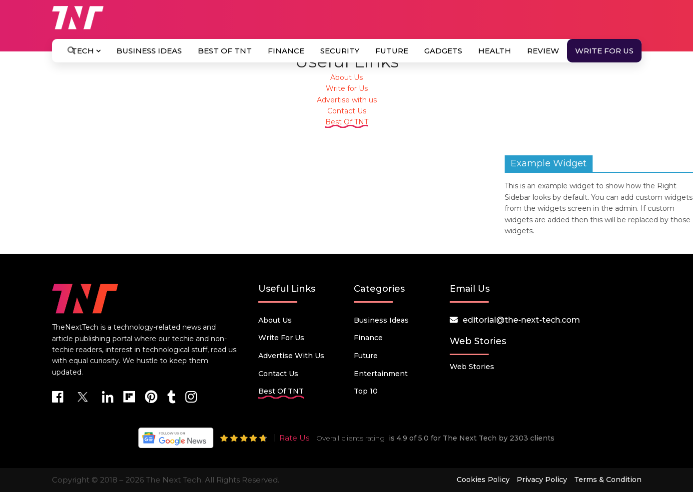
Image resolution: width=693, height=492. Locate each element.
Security (339, 50)
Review (543, 50)
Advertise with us (347, 99)
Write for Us (604, 50)
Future (391, 50)
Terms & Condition (608, 479)
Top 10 (366, 391)
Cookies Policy (483, 479)
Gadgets (443, 50)
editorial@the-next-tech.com (521, 320)
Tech (85, 50)
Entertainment (381, 373)
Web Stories (472, 366)
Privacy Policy (542, 479)
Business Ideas (149, 50)
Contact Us (346, 110)
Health (494, 50)
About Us (346, 77)
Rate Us (294, 438)
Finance (286, 50)
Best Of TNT (225, 50)
